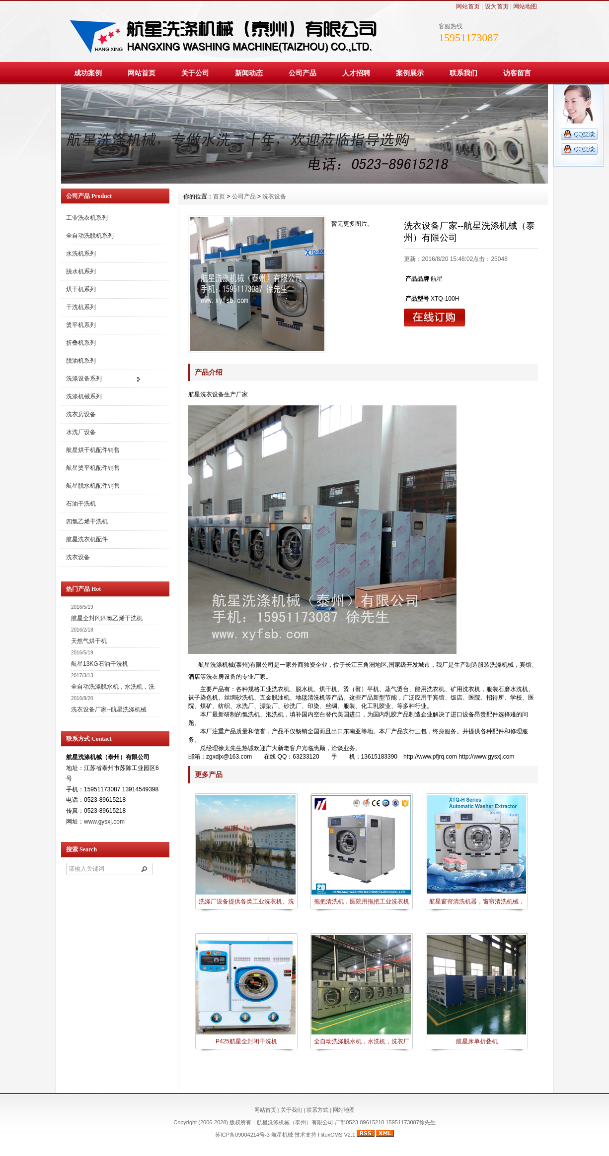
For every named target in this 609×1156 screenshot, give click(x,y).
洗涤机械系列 (84, 396)
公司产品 (302, 73)
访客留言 (517, 73)
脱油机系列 (81, 360)
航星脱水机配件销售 (93, 485)
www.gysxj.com (104, 821)
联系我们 (463, 73)
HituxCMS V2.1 (336, 1135)
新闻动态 (249, 73)
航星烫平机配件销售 (93, 467)
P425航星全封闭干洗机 (246, 1041)
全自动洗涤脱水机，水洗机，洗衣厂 (361, 1041)
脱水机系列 (81, 271)
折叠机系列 (81, 342)
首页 (219, 196)
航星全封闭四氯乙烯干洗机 (107, 618)
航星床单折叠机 (477, 1041)
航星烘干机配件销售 (93, 450)
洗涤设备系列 (84, 378)
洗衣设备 (78, 557)
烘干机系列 (81, 289)
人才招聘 (356, 73)
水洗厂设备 (81, 432)
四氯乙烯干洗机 (87, 521)
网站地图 (525, 6)
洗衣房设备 (81, 414)
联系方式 (317, 1110)
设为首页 (497, 6)
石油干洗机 (81, 503)
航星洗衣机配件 (87, 539)
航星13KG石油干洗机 (99, 663)
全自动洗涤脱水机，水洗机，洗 (112, 686)
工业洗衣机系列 (87, 217)
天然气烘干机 (89, 641)
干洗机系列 (81, 307)
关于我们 (292, 1110)
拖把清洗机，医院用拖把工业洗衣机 (361, 901)
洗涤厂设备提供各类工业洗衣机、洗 (246, 901)
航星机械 (282, 1135)
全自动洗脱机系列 (90, 235)
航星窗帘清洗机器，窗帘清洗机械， (477, 901)
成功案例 (88, 73)
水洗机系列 (81, 253)
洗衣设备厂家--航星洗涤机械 (109, 709)
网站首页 (468, 6)
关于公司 (195, 73)
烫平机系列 (81, 324)
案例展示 (410, 73)
